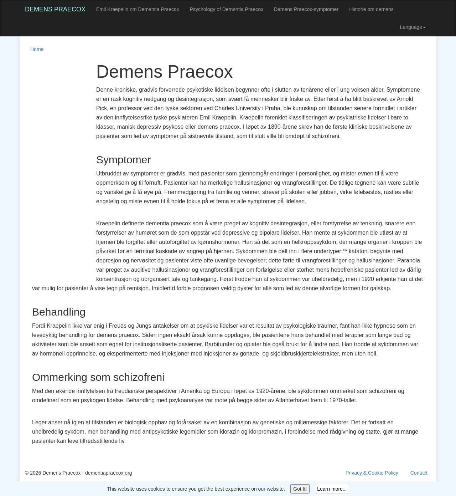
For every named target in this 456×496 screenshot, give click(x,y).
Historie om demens (371, 9)
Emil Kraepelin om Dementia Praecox (137, 9)
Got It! (300, 489)
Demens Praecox (55, 9)
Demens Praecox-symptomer (306, 9)
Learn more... (332, 489)
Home (36, 49)
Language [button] (413, 27)
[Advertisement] (53, 169)
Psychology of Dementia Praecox (226, 9)
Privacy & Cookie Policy (372, 473)
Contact (419, 473)
